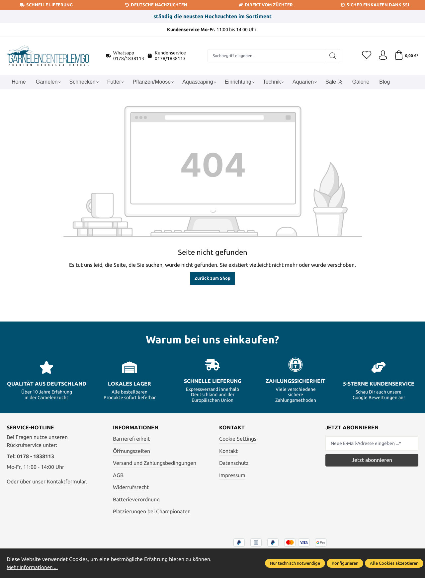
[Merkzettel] (365, 55)
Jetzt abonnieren (372, 460)
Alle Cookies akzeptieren (394, 563)
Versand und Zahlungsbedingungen (154, 463)
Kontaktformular (66, 481)
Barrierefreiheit (131, 439)
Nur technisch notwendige (295, 563)
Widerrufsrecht (131, 487)
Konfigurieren (345, 563)
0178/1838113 (128, 58)
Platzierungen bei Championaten (152, 511)
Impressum (232, 475)
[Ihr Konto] (382, 55)
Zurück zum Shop (212, 278)
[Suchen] (331, 55)
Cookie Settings (237, 439)
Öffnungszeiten (131, 451)
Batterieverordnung (136, 499)
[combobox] (266, 55)
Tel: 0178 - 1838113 (30, 456)
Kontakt (228, 451)
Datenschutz (234, 463)
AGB (118, 475)
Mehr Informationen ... (33, 567)
